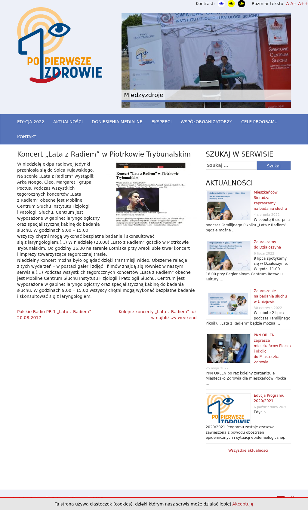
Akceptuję (242, 504)
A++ (303, 3)
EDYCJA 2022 (30, 121)
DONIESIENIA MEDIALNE (117, 121)
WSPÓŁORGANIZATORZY (206, 121)
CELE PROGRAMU (259, 121)
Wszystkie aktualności (248, 450)
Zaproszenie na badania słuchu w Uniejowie (270, 296)
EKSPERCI (161, 121)
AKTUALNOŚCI (68, 121)
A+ (293, 3)
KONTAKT (26, 136)
